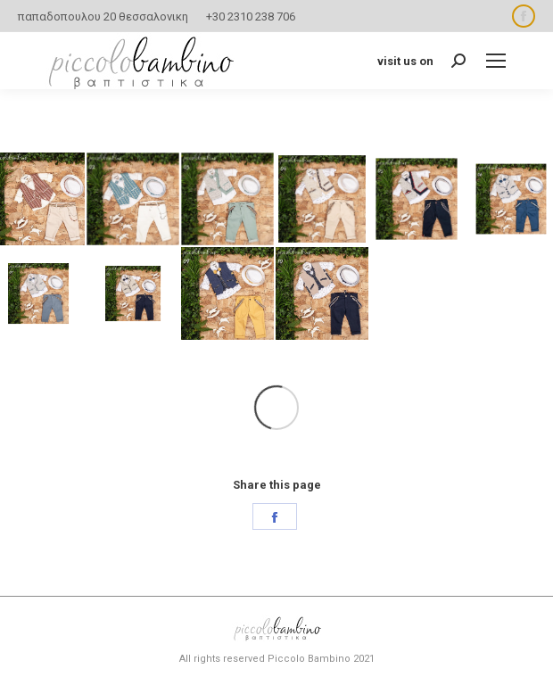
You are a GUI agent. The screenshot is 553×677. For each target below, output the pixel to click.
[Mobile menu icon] (495, 60)
